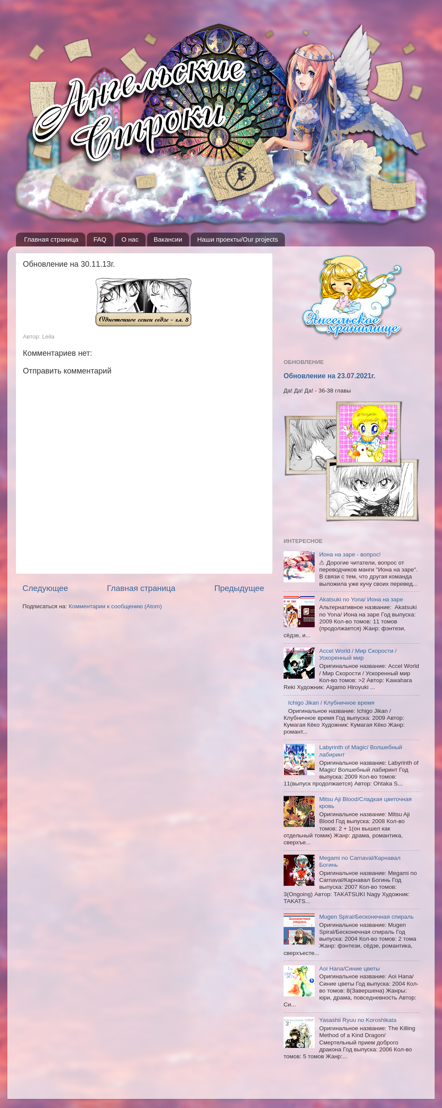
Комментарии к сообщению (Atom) (115, 606)
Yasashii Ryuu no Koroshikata (357, 1020)
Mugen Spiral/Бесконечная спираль (366, 916)
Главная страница (51, 239)
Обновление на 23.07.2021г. (330, 376)
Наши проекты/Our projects (237, 239)
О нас (130, 239)
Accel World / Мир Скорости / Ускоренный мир (357, 654)
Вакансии (168, 239)
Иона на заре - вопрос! (350, 554)
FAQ (99, 239)
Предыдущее (239, 588)
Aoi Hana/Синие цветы (349, 968)
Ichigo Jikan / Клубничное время (331, 702)
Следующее (45, 588)
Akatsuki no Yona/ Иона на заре (361, 599)
